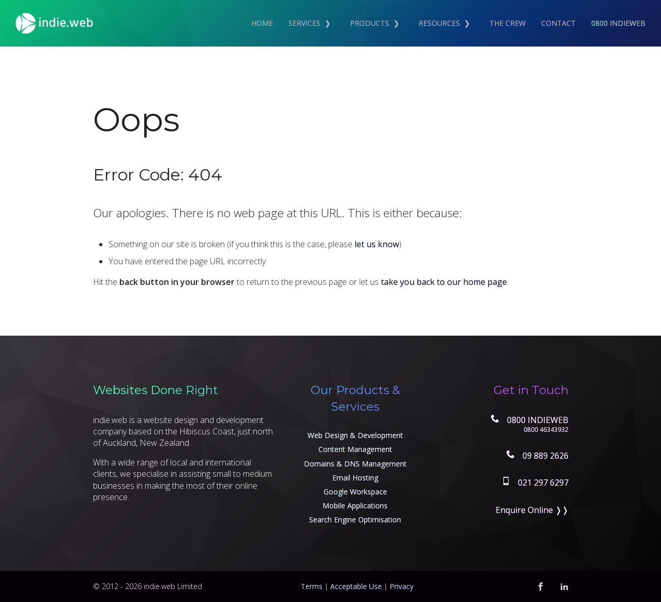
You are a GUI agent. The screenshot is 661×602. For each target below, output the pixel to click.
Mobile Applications (355, 505)
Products (369, 23)
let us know (377, 244)
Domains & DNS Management (355, 464)
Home (262, 23)
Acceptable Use (356, 586)
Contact (558, 23)
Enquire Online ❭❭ (532, 510)
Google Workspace (355, 491)
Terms (311, 586)
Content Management (355, 449)
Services (304, 23)
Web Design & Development (355, 435)
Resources (439, 23)
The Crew (507, 23)
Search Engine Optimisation (355, 519)
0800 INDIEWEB (618, 23)
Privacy (401, 586)
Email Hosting (355, 478)
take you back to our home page (444, 282)
